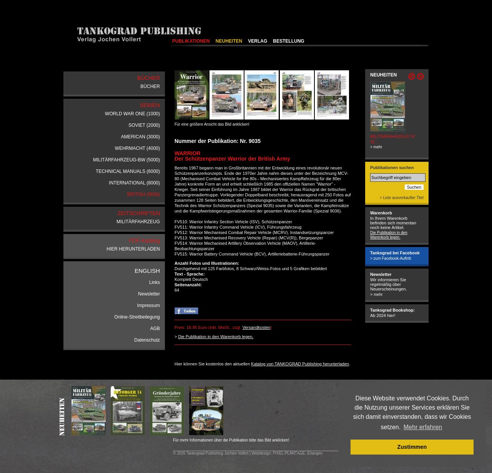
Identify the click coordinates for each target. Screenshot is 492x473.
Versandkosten (257, 327)
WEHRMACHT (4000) (137, 148)
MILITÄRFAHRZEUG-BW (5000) (126, 160)
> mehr (376, 147)
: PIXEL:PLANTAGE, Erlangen (296, 453)
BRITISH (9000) (143, 194)
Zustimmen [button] (412, 447)
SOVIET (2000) (144, 125)
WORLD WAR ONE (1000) (132, 113)
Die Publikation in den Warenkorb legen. (215, 336)
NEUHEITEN (229, 41)
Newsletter (149, 294)
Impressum (148, 305)
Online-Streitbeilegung (137, 317)
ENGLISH (147, 270)
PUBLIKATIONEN (191, 41)
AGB (155, 328)
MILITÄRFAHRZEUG (138, 221)
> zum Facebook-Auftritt (390, 258)
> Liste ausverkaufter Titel (402, 198)
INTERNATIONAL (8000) (134, 183)
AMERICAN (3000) (140, 136)
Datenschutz (147, 340)
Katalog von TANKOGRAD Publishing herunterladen (300, 364)
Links (154, 282)
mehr (378, 294)
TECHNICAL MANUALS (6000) (128, 171)
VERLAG (257, 41)
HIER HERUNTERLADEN (133, 249)
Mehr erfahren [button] (423, 427)
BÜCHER (150, 86)
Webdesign (261, 453)
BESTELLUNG (288, 41)
